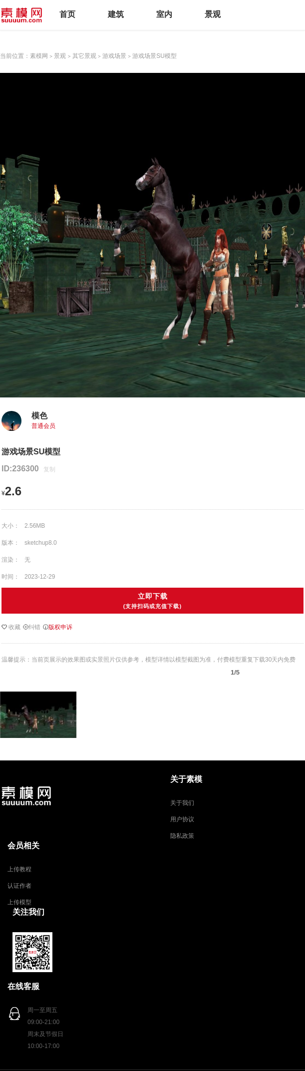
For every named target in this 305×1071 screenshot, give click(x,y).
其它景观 (84, 55)
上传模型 (19, 902)
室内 (164, 14)
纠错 (31, 627)
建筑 (116, 14)
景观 (213, 14)
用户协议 (182, 819)
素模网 (39, 55)
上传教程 (19, 869)
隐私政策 (182, 835)
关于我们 (182, 802)
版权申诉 (57, 627)
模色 (39, 415)
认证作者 (19, 885)
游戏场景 (114, 55)
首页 (67, 14)
